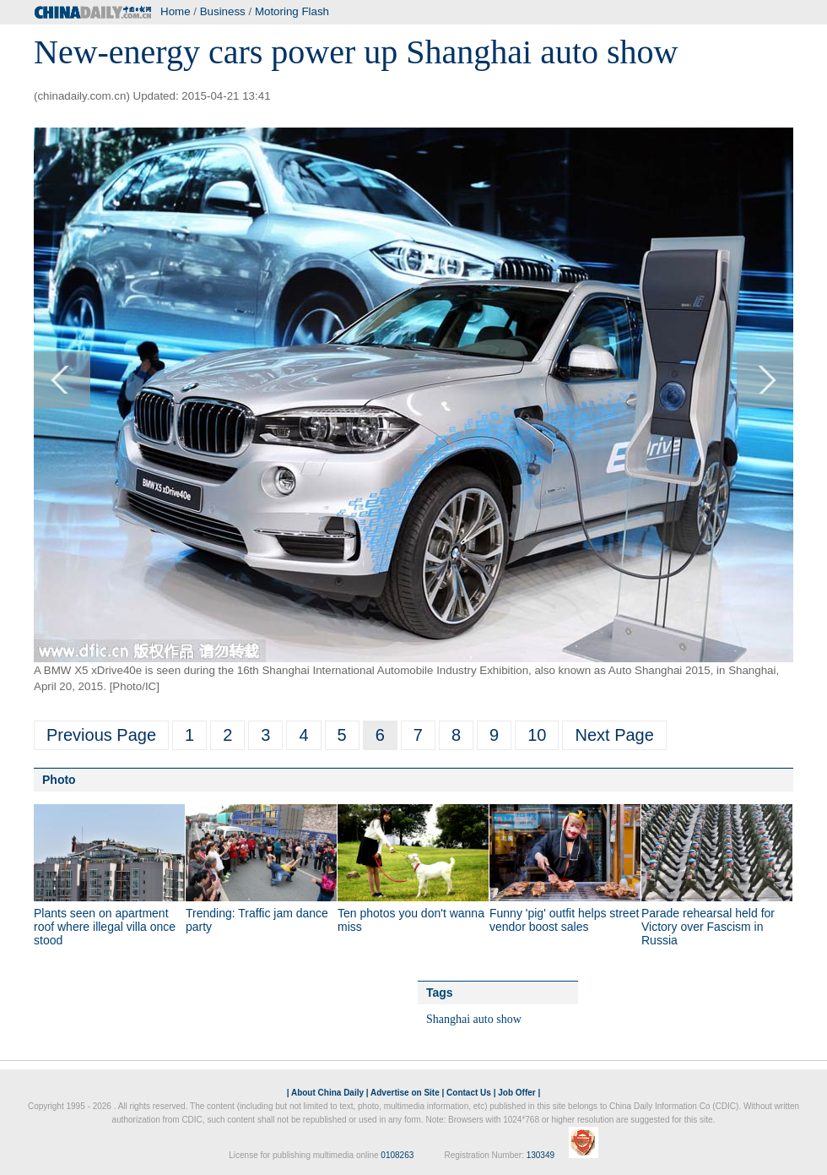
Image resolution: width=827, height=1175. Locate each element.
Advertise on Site (405, 1092)
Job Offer (516, 1092)
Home (175, 11)
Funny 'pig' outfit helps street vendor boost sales (564, 919)
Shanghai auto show (474, 1019)
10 (536, 735)
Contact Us (468, 1092)
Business (223, 11)
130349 (540, 1155)
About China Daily (327, 1092)
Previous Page (101, 735)
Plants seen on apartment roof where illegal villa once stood (105, 926)
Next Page (614, 735)
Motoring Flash (292, 11)
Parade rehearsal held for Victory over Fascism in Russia (708, 926)
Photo (59, 779)
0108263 (397, 1155)
